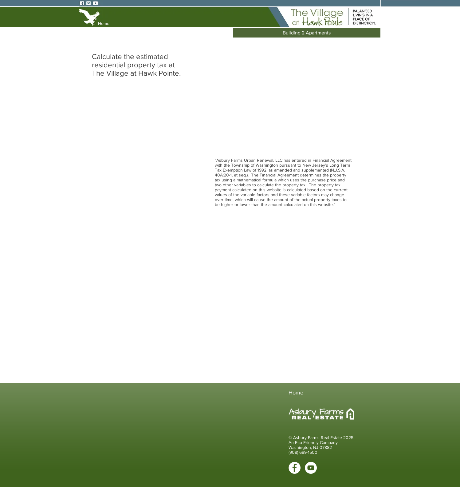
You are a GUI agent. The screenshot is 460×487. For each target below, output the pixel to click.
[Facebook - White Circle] (295, 468)
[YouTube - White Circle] (311, 468)
